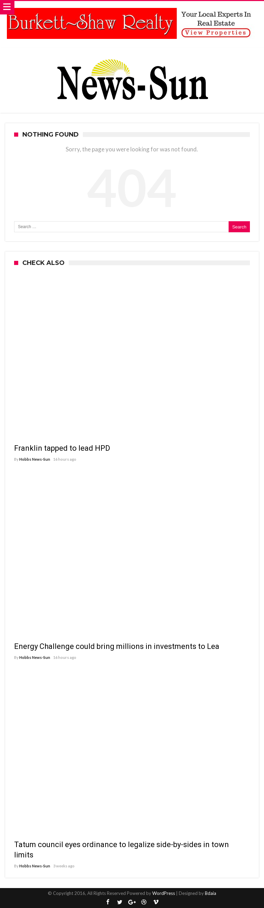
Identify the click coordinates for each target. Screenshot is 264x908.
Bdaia (210, 893)
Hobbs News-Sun (34, 459)
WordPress (163, 893)
